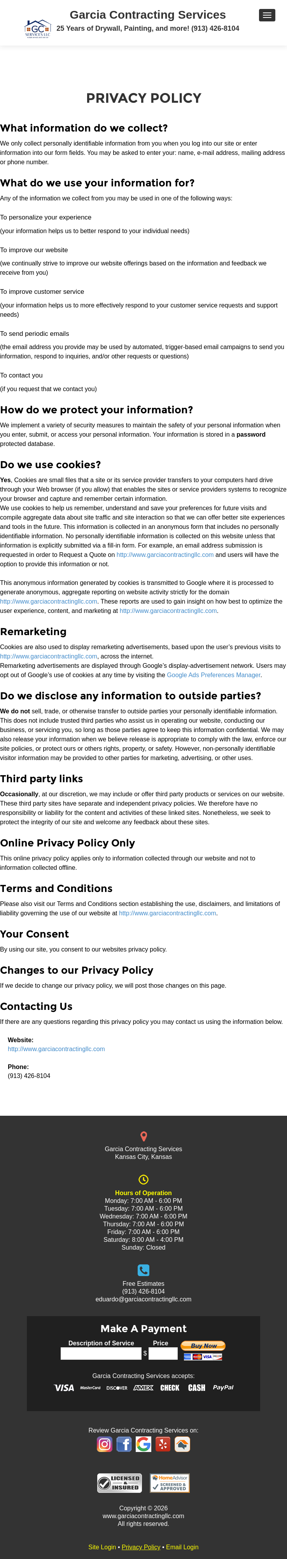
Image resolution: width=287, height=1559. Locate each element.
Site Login (102, 1547)
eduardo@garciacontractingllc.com (144, 1299)
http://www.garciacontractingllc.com (165, 554)
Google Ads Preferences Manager (213, 675)
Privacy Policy (141, 1547)
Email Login (182, 1547)
